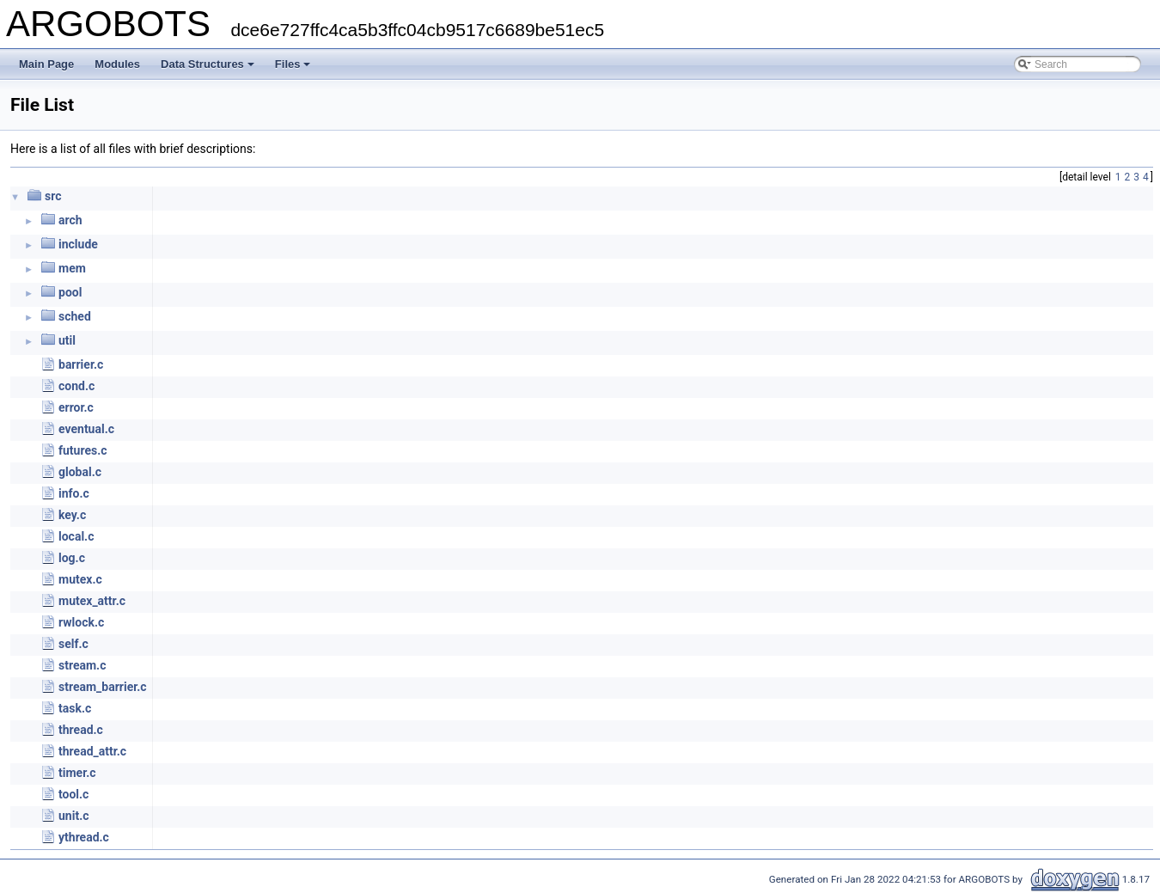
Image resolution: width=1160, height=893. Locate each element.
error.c (76, 407)
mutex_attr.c (91, 601)
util (67, 340)
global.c (79, 472)
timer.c (77, 773)
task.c (74, 708)
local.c (76, 536)
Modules (117, 64)
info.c (73, 493)
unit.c (73, 816)
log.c (71, 558)
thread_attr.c (92, 751)
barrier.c (80, 364)
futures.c (82, 450)
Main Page (46, 64)
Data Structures (207, 64)
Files (293, 64)
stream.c (82, 665)
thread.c (80, 730)
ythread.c (83, 837)
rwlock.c (81, 622)
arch (70, 220)
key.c (72, 515)
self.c (73, 644)
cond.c (76, 386)
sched (74, 316)
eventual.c (86, 429)
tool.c (73, 794)
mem (72, 268)
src (53, 196)
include (78, 244)
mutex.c (80, 579)
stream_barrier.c (102, 687)
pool (70, 292)
